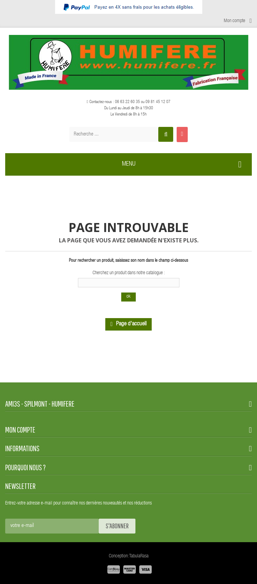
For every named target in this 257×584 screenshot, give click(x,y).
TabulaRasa (139, 556)
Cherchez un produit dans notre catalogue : (128, 273)
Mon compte (20, 429)
